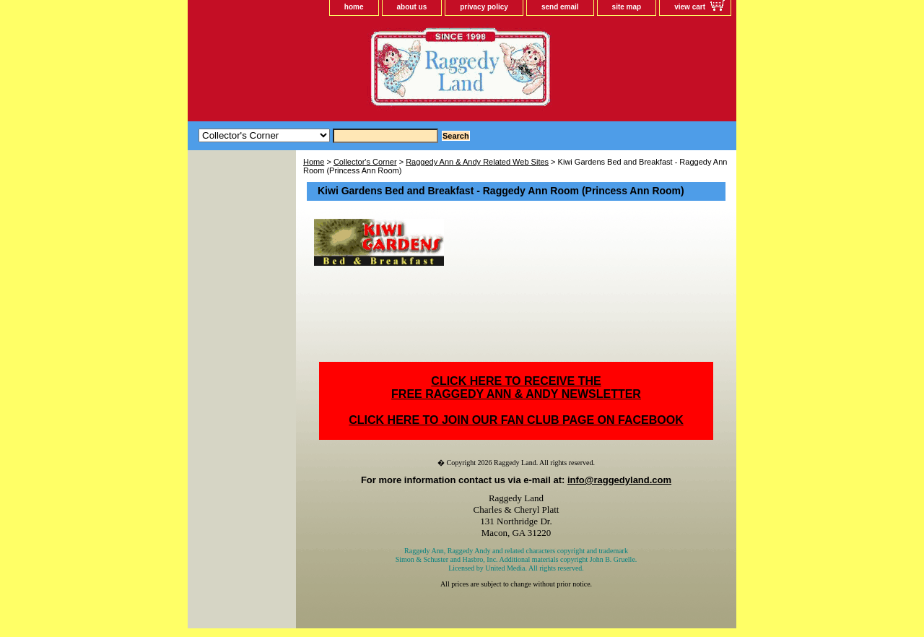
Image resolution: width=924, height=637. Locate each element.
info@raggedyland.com (619, 479)
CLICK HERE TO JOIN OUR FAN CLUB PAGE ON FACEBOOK (516, 420)
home (354, 7)
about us (412, 7)
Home (313, 161)
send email (560, 7)
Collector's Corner (365, 161)
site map (627, 7)
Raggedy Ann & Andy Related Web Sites (477, 161)
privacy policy (484, 7)
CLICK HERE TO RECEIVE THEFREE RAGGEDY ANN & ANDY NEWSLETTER (516, 387)
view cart (689, 7)
